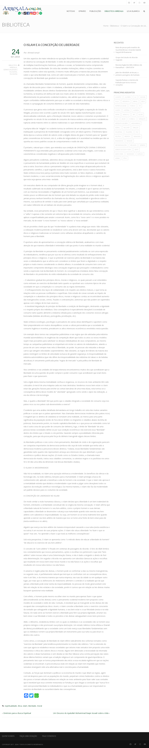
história (127, 110)
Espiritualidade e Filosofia (10, 71)
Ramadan (137, 136)
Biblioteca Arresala (114, 11)
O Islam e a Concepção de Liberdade (52, 45)
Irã (134, 114)
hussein (136, 110)
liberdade (32, 706)
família (132, 106)
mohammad (135, 123)
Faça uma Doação (28, 736)
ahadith (118, 97)
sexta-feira (119, 154)
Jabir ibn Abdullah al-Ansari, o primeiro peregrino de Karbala (127, 73)
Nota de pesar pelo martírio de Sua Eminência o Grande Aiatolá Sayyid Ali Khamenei (128, 49)
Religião (133, 145)
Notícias (71, 11)
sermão (142, 145)
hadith (117, 110)
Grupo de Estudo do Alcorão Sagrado (127, 58)
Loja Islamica (133, 11)
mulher (126, 128)
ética (20, 706)
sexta (136, 150)
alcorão (128, 97)
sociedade (130, 154)
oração (135, 128)
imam (117, 114)
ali (135, 97)
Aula (117, 101)
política (118, 136)
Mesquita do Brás (121, 123)
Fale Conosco (49, 736)
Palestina (118, 132)
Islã (116, 119)
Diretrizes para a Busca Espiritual (17, 713)
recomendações (121, 145)
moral (39, 706)
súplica (140, 154)
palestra (129, 132)
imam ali (126, 114)
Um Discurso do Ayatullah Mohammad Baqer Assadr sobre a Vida (80, 713)
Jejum (124, 119)
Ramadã (129, 141)
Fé (140, 106)
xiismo (117, 158)
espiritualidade (11, 706)
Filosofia (13, 74)
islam (25, 706)
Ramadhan (119, 141)
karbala (132, 119)
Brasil (135, 101)
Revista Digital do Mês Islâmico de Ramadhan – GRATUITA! (129, 66)
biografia (126, 101)
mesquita (142, 119)
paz (137, 132)
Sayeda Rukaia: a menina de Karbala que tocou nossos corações (127, 82)
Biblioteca (114, 26)
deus (143, 101)
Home (105, 26)
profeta (127, 136)
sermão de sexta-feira (123, 150)
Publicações (95, 11)
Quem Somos (8, 736)
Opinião (82, 11)
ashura (142, 97)
